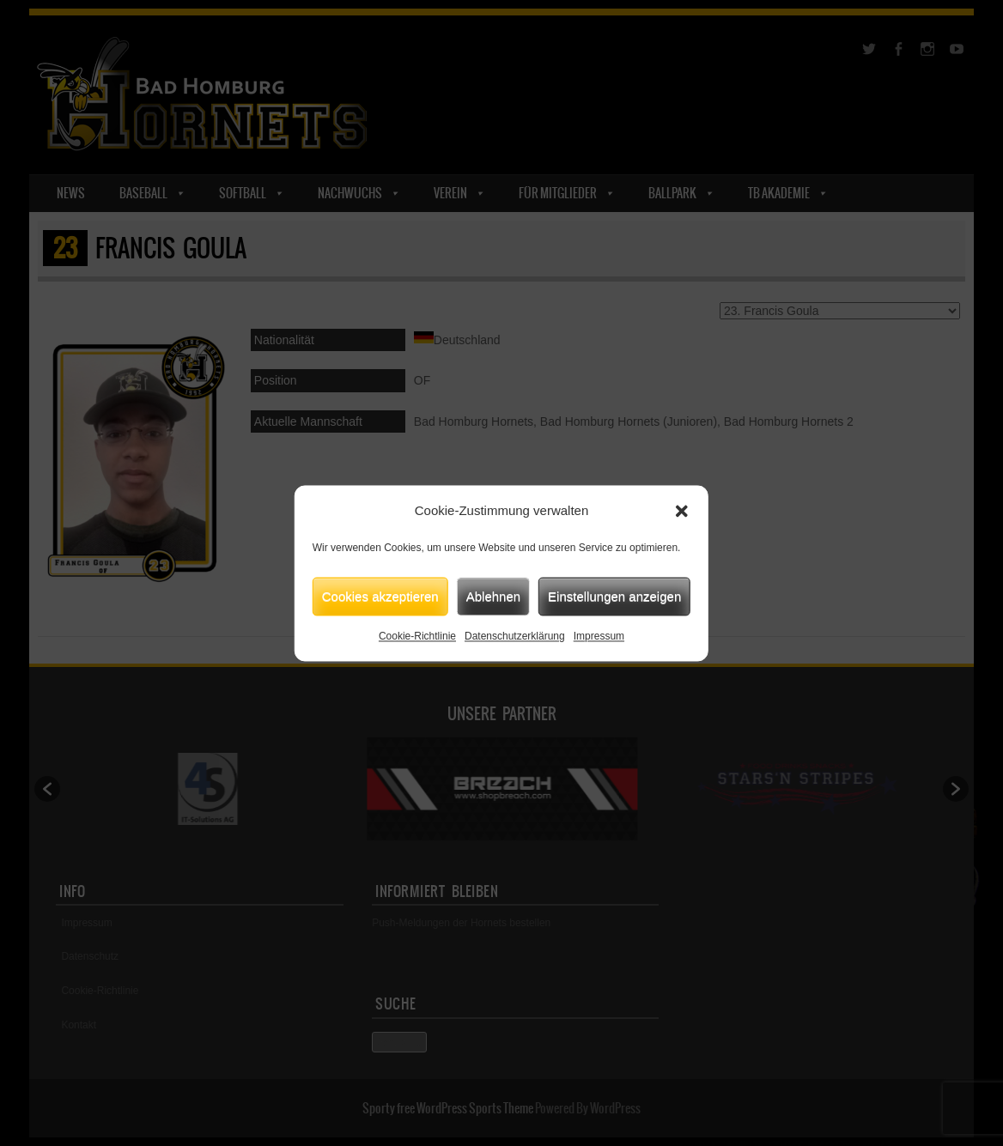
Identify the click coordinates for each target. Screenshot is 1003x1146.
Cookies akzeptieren (380, 596)
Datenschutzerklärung (515, 636)
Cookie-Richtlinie (417, 636)
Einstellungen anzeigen (614, 596)
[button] (681, 510)
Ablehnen (493, 596)
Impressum (599, 636)
